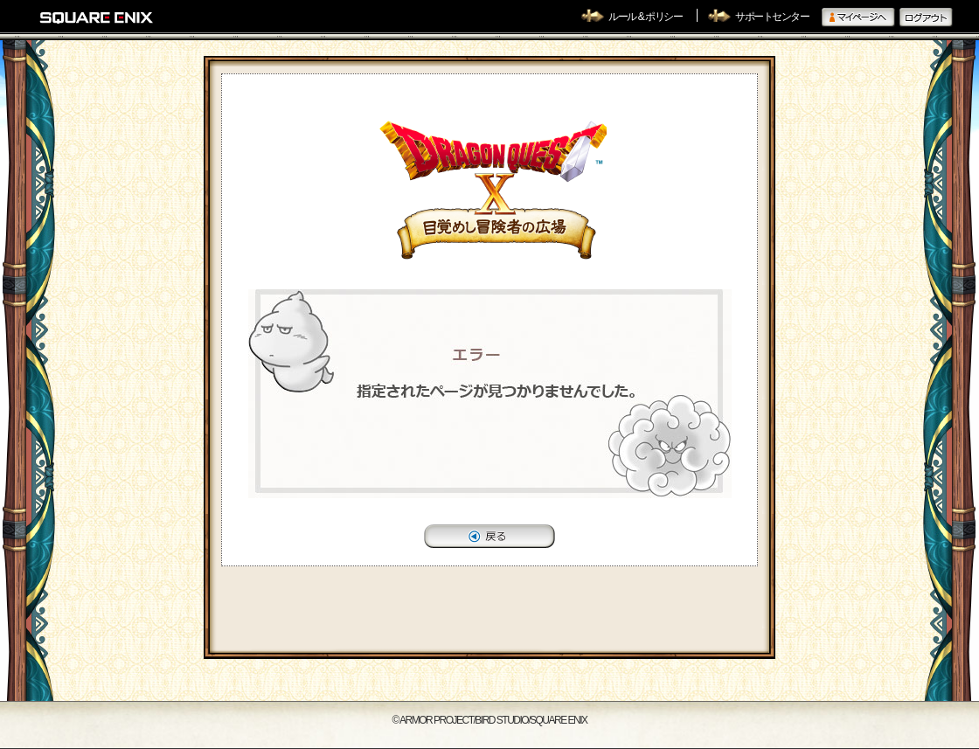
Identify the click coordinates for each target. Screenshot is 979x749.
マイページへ (858, 17)
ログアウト (926, 17)
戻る (489, 536)
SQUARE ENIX (97, 17)
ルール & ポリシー (646, 16)
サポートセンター (772, 16)
